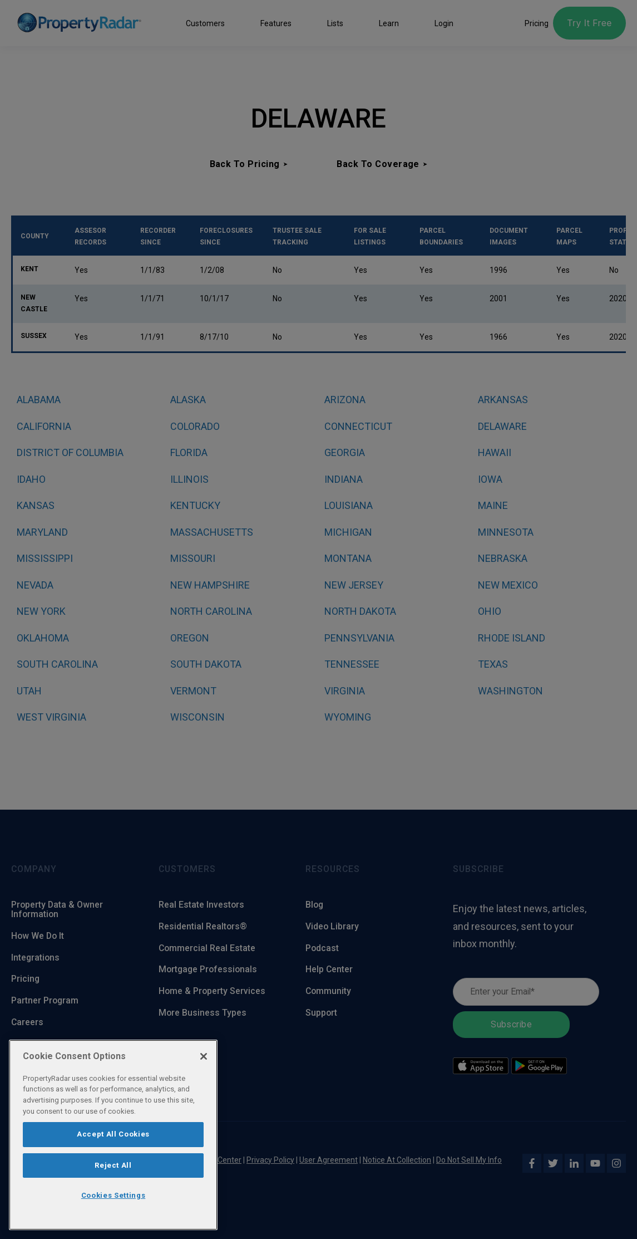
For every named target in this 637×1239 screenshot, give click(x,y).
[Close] (203, 1056)
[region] (113, 1135)
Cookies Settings (113, 1195)
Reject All (113, 1165)
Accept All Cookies (113, 1134)
